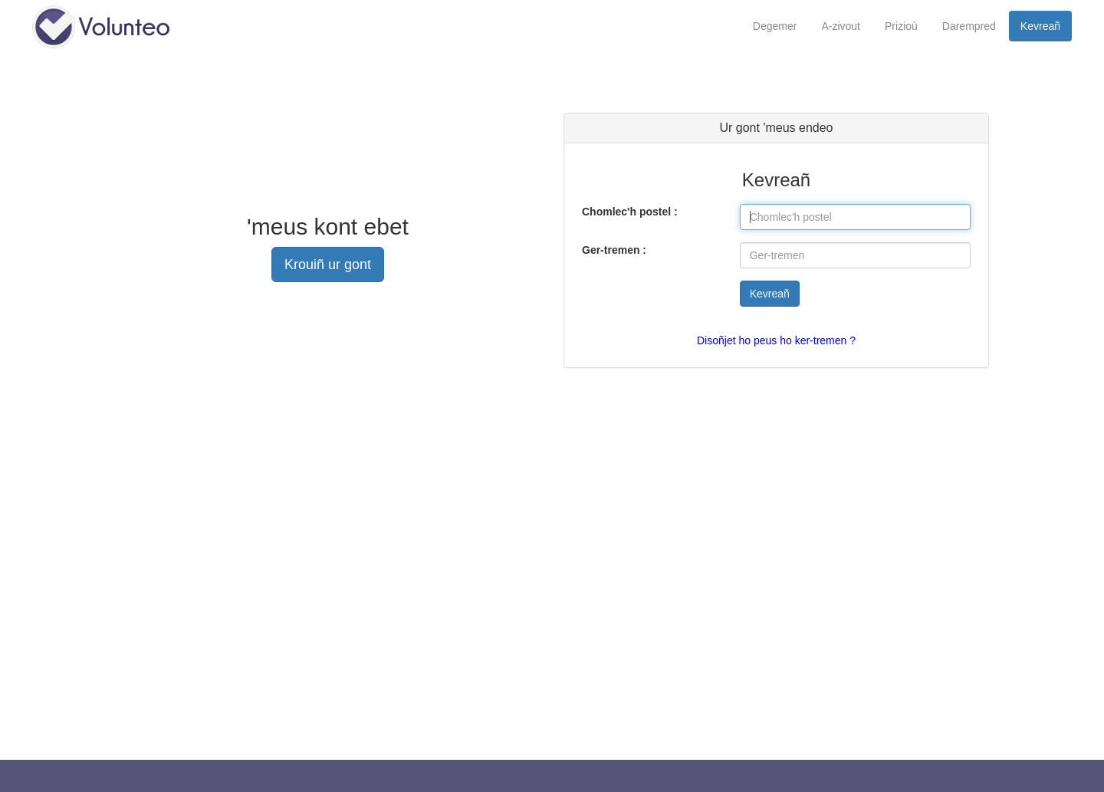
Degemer (775, 26)
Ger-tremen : (614, 250)
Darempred (969, 26)
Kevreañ (1040, 26)
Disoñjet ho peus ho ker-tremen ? (776, 340)
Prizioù (901, 26)
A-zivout (840, 26)
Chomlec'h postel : (630, 211)
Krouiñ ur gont (327, 264)
